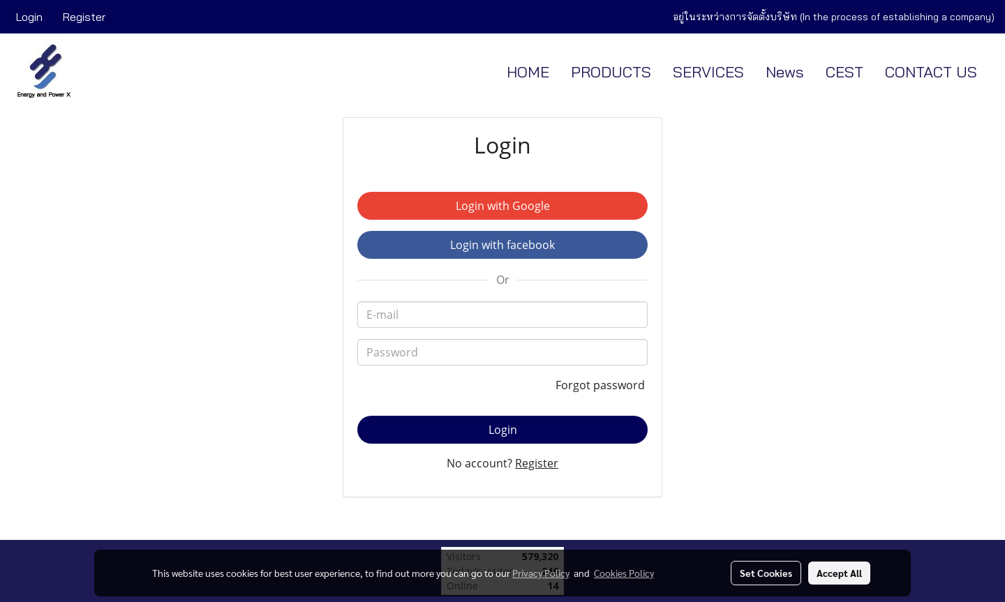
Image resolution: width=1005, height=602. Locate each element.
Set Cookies (766, 572)
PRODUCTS (611, 72)
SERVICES (708, 72)
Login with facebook (502, 245)
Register (84, 17)
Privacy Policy (541, 572)
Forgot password (602, 385)
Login (29, 17)
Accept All (839, 572)
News (785, 72)
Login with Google (503, 205)
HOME (528, 72)
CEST (844, 72)
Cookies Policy (624, 572)
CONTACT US (931, 72)
